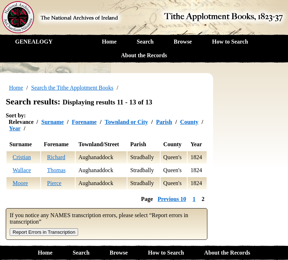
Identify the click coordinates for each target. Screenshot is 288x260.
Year (15, 128)
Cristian (22, 157)
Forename (84, 122)
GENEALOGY (34, 42)
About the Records (144, 55)
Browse (183, 42)
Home (109, 42)
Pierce (54, 183)
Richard (56, 157)
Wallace (22, 170)
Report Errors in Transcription (44, 232)
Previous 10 (172, 199)
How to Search (230, 42)
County (189, 122)
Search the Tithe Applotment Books (72, 88)
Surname (52, 122)
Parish (164, 122)
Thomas (56, 170)
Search (145, 42)
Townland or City (126, 122)
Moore (20, 183)
